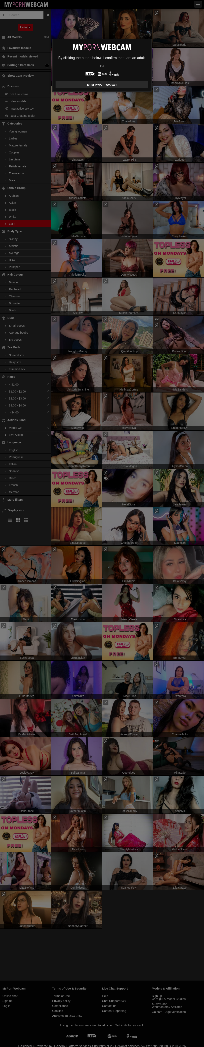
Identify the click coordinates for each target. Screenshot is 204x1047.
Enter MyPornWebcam (102, 84)
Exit (102, 66)
